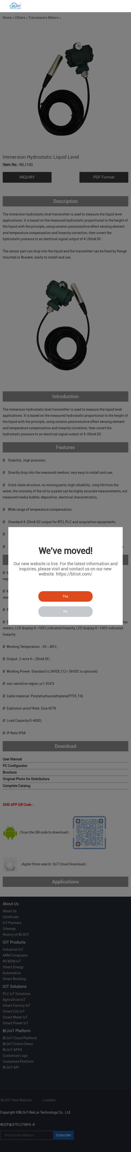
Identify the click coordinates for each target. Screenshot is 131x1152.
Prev (9, 84)
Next (122, 84)
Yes (65, 596)
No (65, 611)
